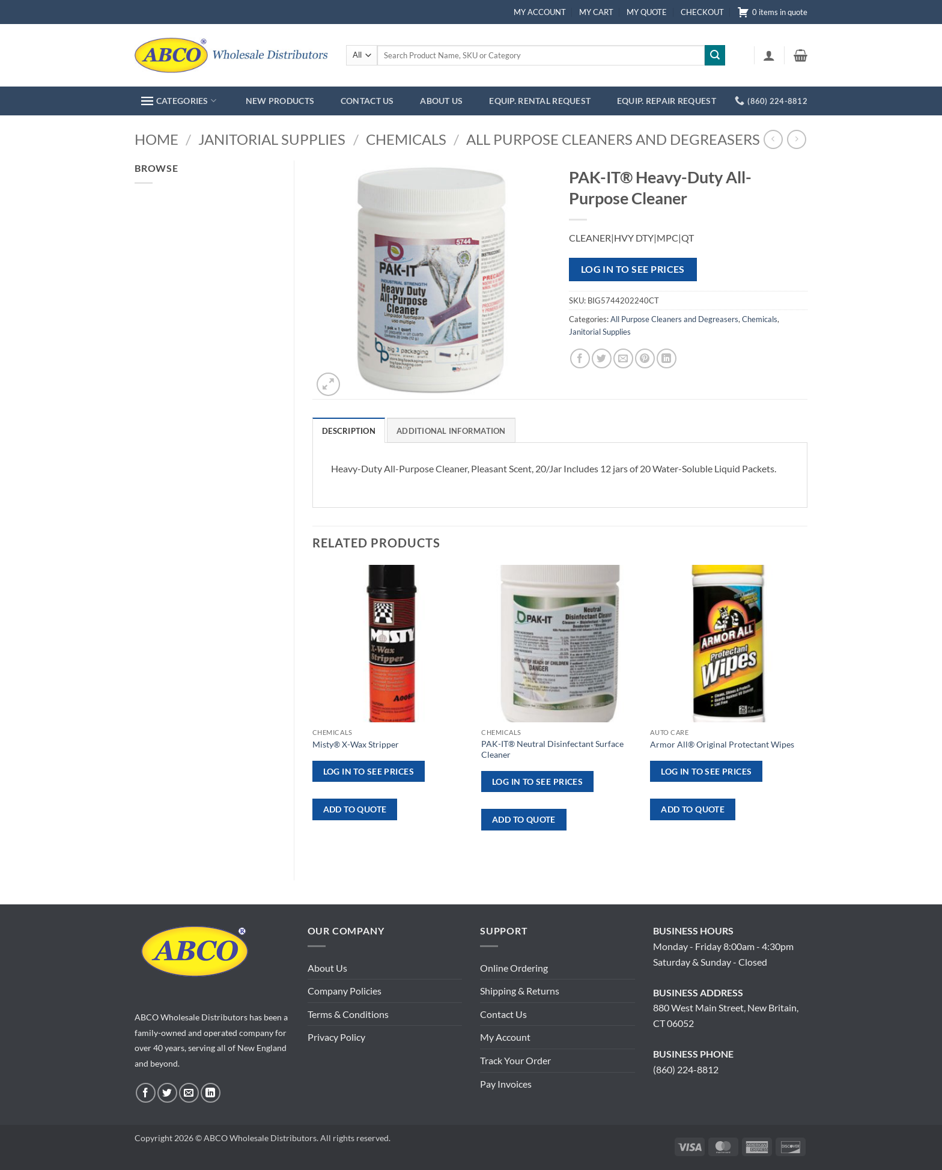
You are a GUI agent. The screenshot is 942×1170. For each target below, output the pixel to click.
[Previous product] (796, 139)
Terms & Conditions (348, 1014)
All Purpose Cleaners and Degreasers (613, 139)
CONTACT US (367, 101)
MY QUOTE (647, 12)
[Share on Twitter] (602, 358)
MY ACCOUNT (540, 12)
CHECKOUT (702, 12)
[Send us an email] (189, 1093)
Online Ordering (514, 967)
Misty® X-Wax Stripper (355, 744)
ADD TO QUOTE (355, 809)
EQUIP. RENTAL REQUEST (540, 101)
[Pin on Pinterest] (645, 358)
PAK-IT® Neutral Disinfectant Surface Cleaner (552, 749)
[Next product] (773, 139)
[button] (769, 55)
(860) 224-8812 (686, 1069)
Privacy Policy (336, 1037)
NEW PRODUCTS (280, 101)
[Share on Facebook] (580, 358)
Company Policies (344, 990)
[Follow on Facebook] (146, 1093)
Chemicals (406, 139)
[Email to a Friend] (623, 358)
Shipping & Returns (519, 990)
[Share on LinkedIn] (666, 358)
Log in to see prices (633, 269)
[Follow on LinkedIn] (210, 1093)
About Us (327, 967)
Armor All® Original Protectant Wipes (722, 744)
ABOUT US (441, 101)
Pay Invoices (506, 1083)
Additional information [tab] (451, 431)
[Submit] (715, 55)
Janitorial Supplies (271, 139)
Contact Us (503, 1014)
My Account (505, 1037)
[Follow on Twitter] (167, 1093)
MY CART (596, 12)
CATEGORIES (178, 100)
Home (156, 139)
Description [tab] (348, 431)
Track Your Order (515, 1060)
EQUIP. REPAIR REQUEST (666, 101)
